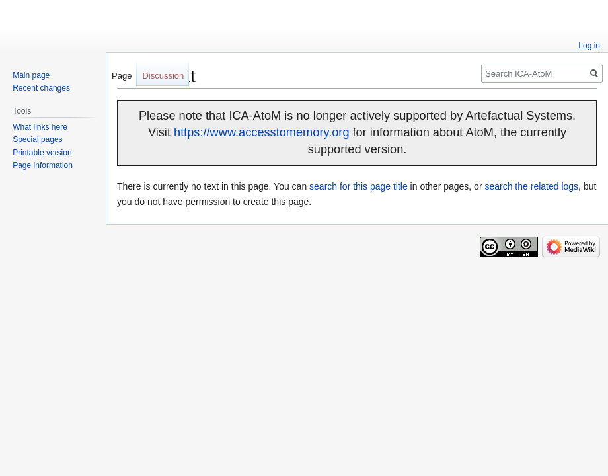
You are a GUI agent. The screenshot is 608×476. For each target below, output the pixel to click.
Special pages (37, 139)
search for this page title (358, 186)
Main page (31, 75)
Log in (589, 45)
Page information (43, 165)
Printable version (42, 152)
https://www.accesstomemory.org (261, 132)
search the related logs (531, 186)
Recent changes (41, 88)
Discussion (163, 76)
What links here (40, 127)
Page (122, 76)
